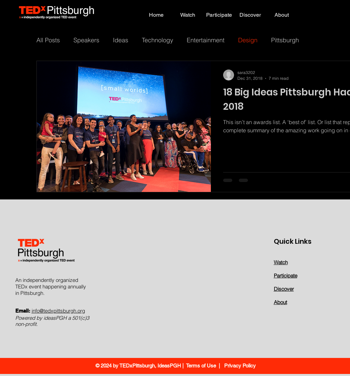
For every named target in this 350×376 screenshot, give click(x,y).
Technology (157, 40)
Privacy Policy (239, 366)
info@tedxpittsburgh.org (58, 310)
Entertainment (205, 40)
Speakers (86, 40)
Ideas (120, 40)
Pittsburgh (285, 40)
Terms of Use (201, 366)
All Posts (48, 40)
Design (247, 40)
